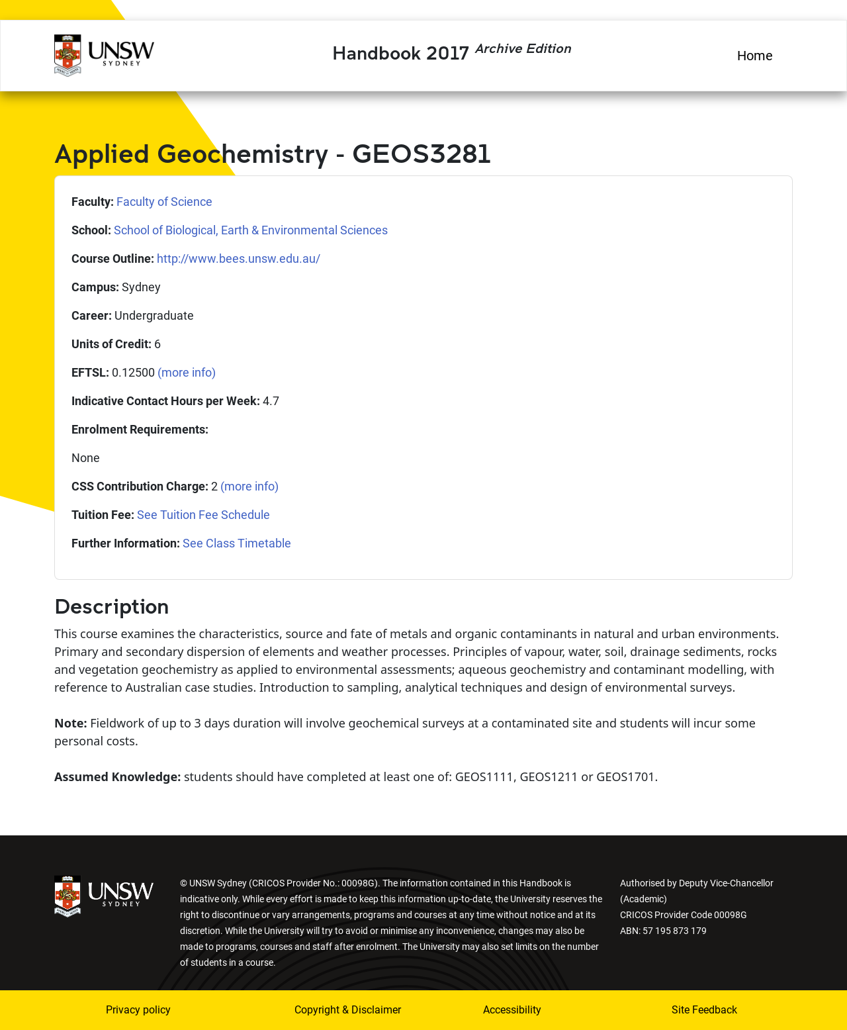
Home (755, 56)
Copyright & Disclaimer (339, 1010)
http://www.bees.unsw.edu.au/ (238, 258)
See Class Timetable (237, 543)
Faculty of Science (164, 202)
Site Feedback (704, 1010)
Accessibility (512, 1010)
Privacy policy (138, 1010)
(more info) (186, 372)
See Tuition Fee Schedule (203, 515)
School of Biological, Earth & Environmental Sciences (251, 230)
